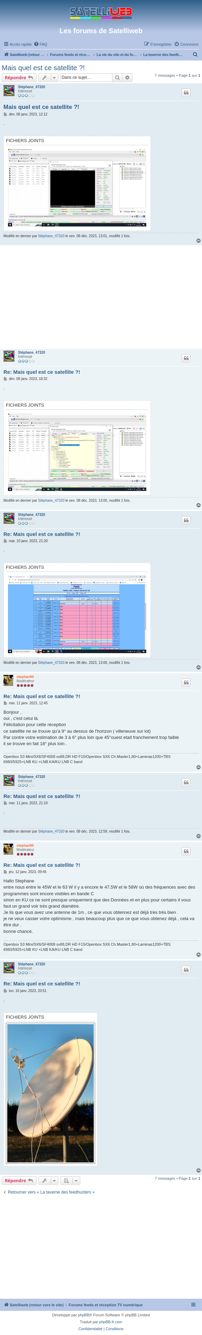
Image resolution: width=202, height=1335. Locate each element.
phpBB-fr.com (110, 1322)
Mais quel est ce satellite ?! (43, 68)
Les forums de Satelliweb (101, 31)
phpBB (83, 1315)
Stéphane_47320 (31, 87)
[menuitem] (40, 44)
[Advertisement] (101, 297)
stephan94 (25, 677)
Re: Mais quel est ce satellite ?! (41, 372)
